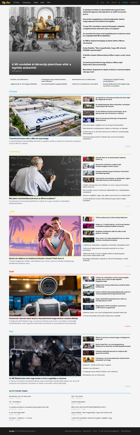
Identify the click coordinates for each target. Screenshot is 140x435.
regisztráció (134, 2)
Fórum (95, 431)
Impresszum (87, 431)
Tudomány (26, 2)
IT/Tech (16, 2)
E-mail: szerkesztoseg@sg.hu (109, 431)
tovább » (128, 146)
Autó (42, 2)
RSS (108, 2)
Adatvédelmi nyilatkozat (73, 431)
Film (48, 2)
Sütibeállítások (126, 431)
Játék (35, 2)
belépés (125, 2)
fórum (102, 2)
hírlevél (113, 2)
